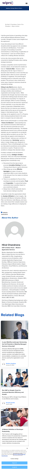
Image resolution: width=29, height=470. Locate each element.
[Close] (27, 448)
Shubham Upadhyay (11, 363)
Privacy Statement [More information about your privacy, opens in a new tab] (18, 454)
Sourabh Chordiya (10, 402)
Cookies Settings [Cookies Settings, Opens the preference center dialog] (14, 458)
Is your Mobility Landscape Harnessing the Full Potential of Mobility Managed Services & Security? (14, 344)
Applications (4, 214)
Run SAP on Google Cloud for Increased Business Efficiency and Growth (13, 392)
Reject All (14, 462)
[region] (14, 458)
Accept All (14, 467)
